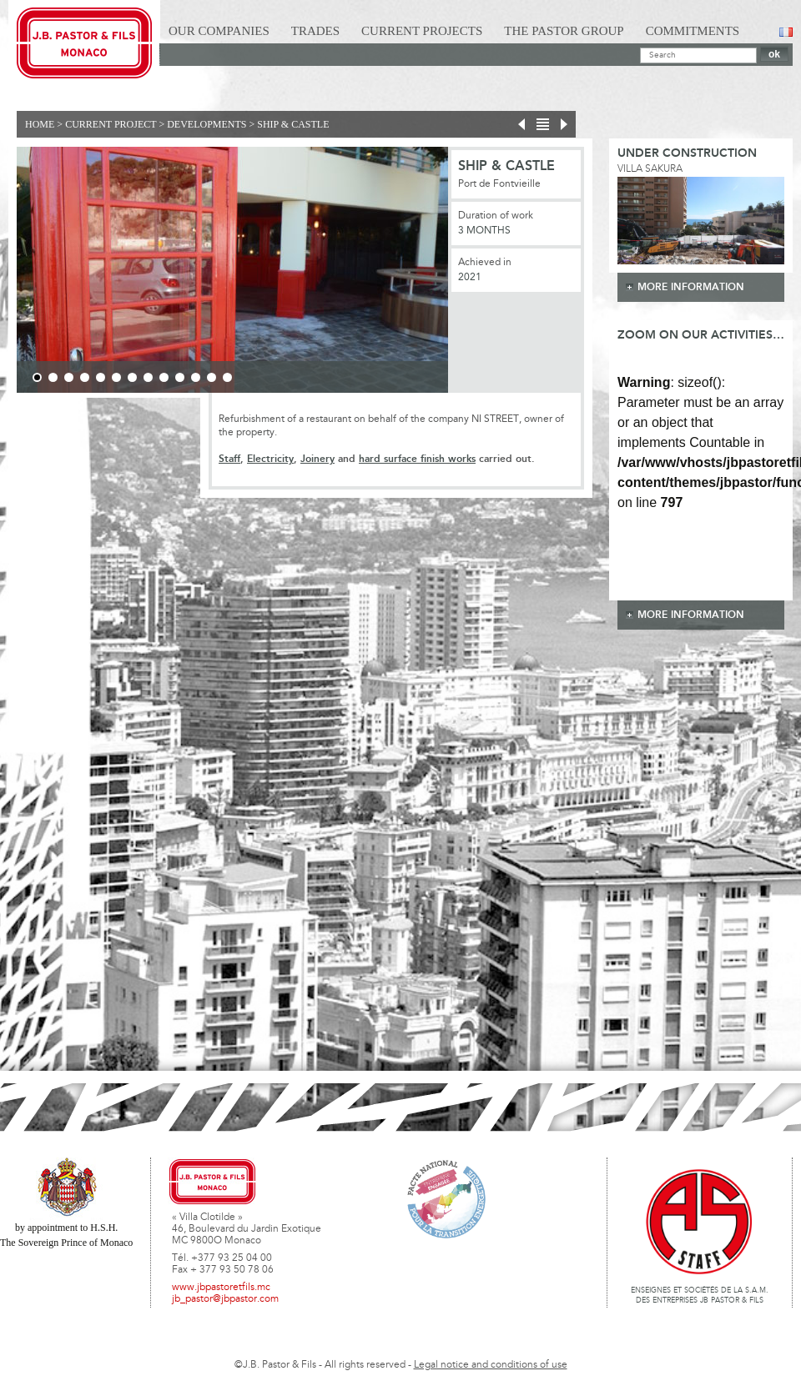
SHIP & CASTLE (293, 124)
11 (195, 377)
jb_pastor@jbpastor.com (225, 1299)
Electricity (270, 459)
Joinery (317, 459)
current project (110, 124)
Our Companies (219, 31)
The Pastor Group (563, 31)
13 (227, 377)
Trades (315, 31)
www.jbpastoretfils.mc (221, 1287)
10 (179, 377)
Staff (229, 459)
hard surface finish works (417, 459)
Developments (206, 124)
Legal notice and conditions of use (490, 1365)
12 (211, 377)
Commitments (693, 31)
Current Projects (421, 31)
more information (690, 287)
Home (39, 124)
